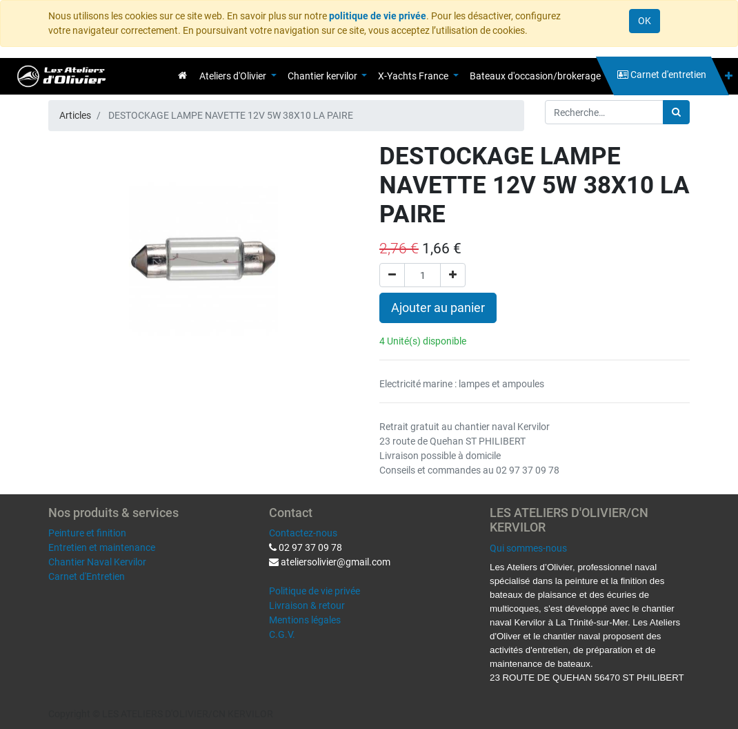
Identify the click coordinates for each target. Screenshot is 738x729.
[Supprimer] (392, 275)
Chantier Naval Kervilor (97, 561)
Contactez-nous (303, 532)
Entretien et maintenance (101, 547)
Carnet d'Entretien (86, 576)
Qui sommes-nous (528, 548)
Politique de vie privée (314, 590)
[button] (728, 76)
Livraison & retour (307, 605)
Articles (75, 115)
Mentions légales (305, 619)
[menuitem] (182, 75)
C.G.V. (282, 634)
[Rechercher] (676, 112)
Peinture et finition (87, 532)
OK (644, 20)
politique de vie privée (377, 15)
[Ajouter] (453, 275)
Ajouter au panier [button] (438, 308)
